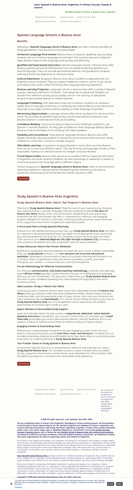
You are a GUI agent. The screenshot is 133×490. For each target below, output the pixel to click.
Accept (110, 484)
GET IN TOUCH (23, 364)
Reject (119, 484)
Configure (18, 487)
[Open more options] (86, 21)
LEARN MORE (23, 179)
